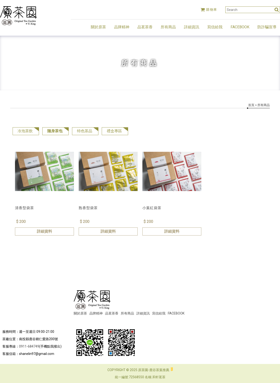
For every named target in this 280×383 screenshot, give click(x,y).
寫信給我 (214, 27)
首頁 (251, 105)
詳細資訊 (191, 27)
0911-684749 (29, 346)
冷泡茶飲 (25, 131)
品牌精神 (121, 27)
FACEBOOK (240, 27)
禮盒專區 (114, 131)
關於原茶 (98, 27)
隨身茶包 (55, 131)
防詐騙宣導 (266, 27)
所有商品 (168, 27)
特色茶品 (84, 131)
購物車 (209, 9)
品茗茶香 (145, 27)
